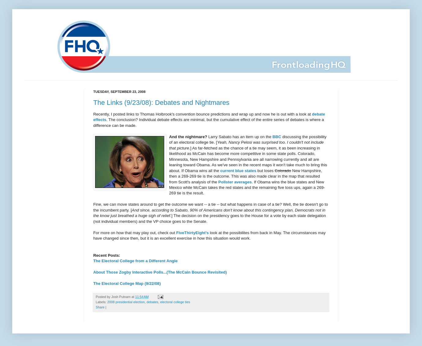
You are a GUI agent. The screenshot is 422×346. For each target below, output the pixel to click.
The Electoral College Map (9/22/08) (127, 283)
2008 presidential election (126, 302)
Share (100, 307)
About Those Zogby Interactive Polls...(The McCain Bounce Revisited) (160, 272)
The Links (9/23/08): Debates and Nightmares (161, 102)
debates (152, 302)
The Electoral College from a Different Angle (135, 261)
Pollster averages (235, 182)
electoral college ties (175, 302)
